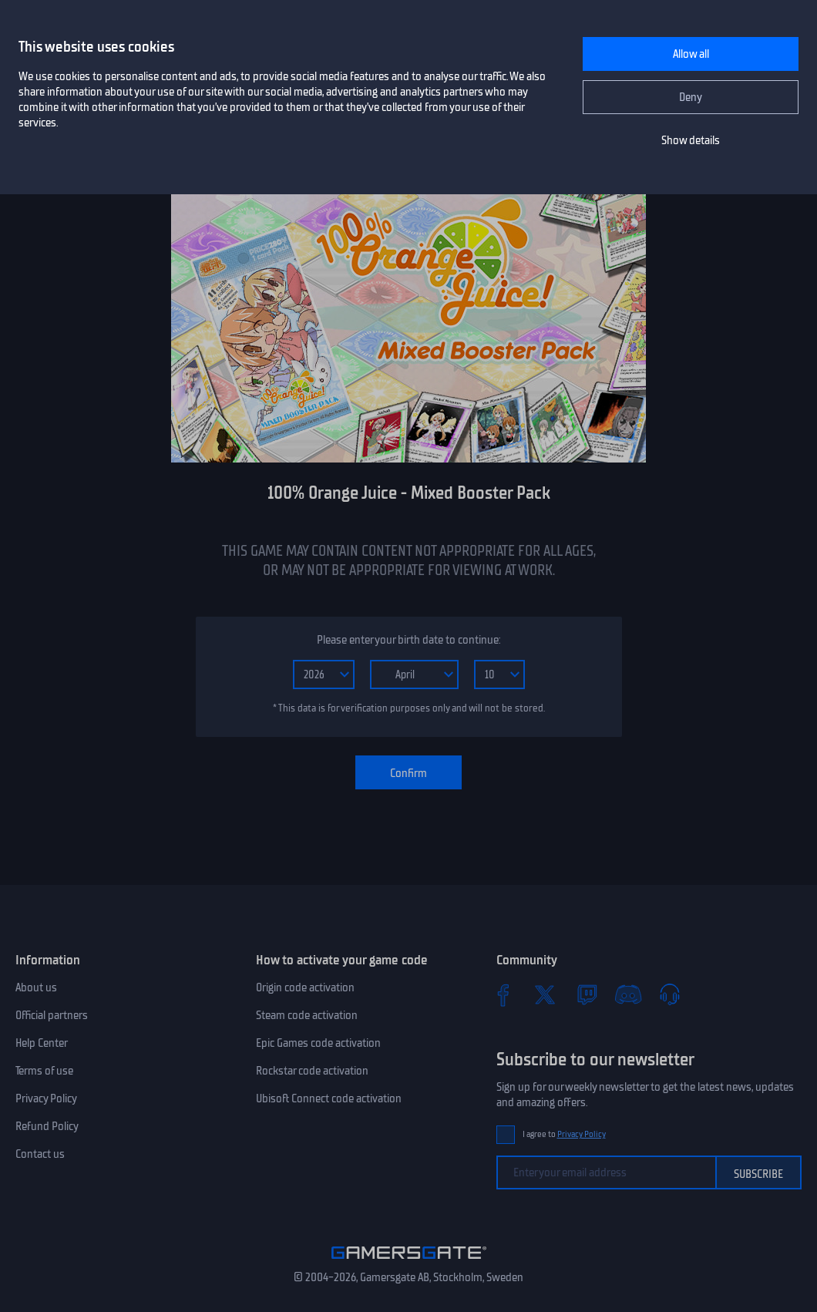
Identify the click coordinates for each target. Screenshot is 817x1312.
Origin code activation (305, 987)
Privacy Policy (46, 1098)
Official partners (51, 1015)
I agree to (564, 1134)
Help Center (41, 1043)
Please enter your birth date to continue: (408, 640)
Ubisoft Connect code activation (329, 1098)
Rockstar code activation (312, 1070)
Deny (690, 97)
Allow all (691, 54)
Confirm (408, 773)
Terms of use (44, 1070)
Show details (690, 140)
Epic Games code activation (318, 1043)
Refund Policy (47, 1126)
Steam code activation (307, 1015)
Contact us (40, 1154)
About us (36, 987)
